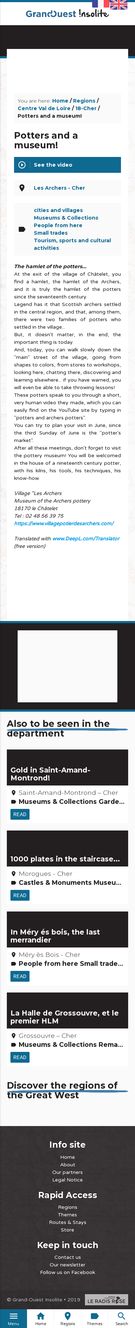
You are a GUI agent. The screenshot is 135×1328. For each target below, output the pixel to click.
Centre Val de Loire (44, 108)
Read (20, 814)
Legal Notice (67, 1180)
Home (60, 101)
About (67, 1165)
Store (67, 1230)
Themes (67, 1215)
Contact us (67, 1257)
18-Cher (85, 108)
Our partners (67, 1172)
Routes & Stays (67, 1222)
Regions (84, 101)
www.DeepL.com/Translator (85, 539)
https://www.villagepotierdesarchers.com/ (63, 524)
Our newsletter (67, 1265)
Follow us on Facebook (67, 1272)
